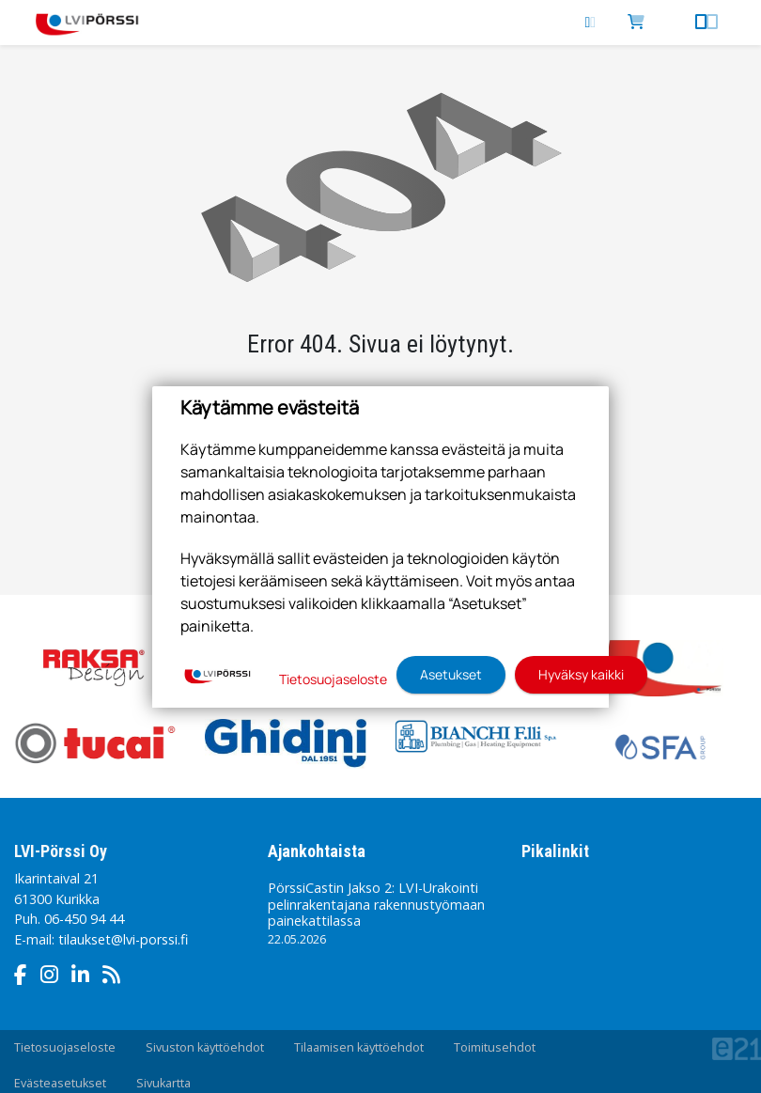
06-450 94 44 (84, 919)
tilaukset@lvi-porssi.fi (123, 939)
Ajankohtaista (316, 851)
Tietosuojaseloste (65, 1047)
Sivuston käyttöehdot (205, 1047)
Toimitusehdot (495, 1047)
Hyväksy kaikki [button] (581, 674)
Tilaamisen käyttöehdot (359, 1047)
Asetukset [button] (451, 674)
